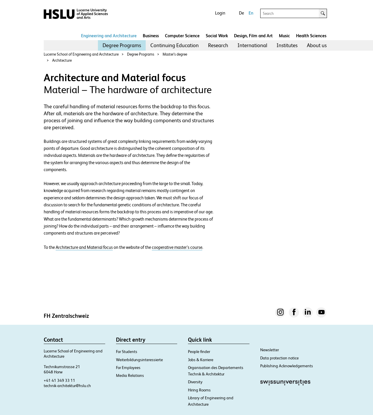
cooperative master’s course (177, 247)
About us (317, 45)
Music (284, 35)
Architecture (62, 60)
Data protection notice (279, 358)
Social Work (217, 35)
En (251, 12)
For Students (126, 351)
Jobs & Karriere (200, 359)
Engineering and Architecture (109, 35)
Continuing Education (174, 45)
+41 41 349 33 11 (59, 380)
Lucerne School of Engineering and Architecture (81, 54)
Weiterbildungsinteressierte (139, 359)
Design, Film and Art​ (253, 35)
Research (218, 45)
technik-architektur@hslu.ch (67, 385)
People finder (199, 351)
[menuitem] (122, 45)
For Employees (128, 367)
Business (151, 35)
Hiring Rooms (199, 390)
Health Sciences (311, 35)
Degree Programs (122, 45)
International (252, 45)
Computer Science (182, 35)
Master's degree (175, 54)
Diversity (195, 381)
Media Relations (130, 375)
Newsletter (269, 349)
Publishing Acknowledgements (286, 365)
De (241, 12)
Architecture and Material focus (84, 247)
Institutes (287, 45)
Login (220, 12)
